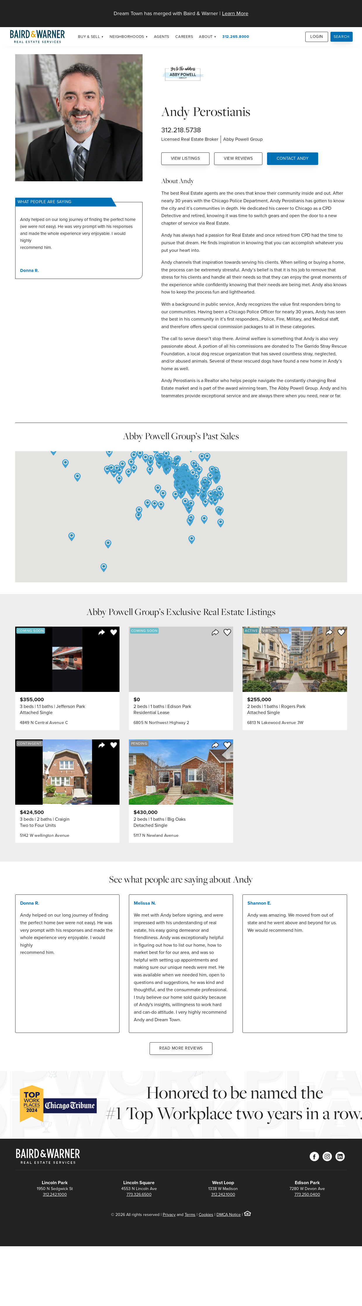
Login (316, 37)
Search (342, 36)
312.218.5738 (181, 130)
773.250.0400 (307, 1194)
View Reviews (238, 158)
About (206, 36)
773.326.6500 (139, 1194)
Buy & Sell (89, 36)
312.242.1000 (55, 1194)
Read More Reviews (181, 1048)
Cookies (206, 1215)
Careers (184, 36)
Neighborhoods (127, 36)
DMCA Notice (228, 1215)
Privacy (169, 1215)
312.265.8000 (235, 36)
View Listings (185, 158)
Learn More (235, 13)
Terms (190, 1215)
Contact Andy (293, 158)
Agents (162, 36)
